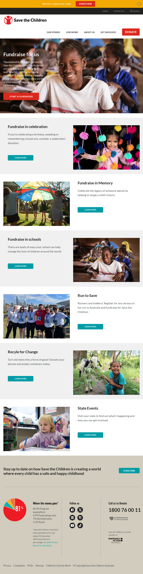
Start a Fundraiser (21, 96)
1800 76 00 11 (125, 510)
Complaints (19, 565)
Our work (72, 32)
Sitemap (39, 565)
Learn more (20, 158)
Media (105, 11)
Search (135, 11)
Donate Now (85, 4)
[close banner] (139, 4)
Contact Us (119, 11)
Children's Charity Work (58, 565)
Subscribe (129, 470)
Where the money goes (45, 503)
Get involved (108, 32)
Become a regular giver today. (56, 4)
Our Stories (53, 32)
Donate (131, 32)
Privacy (7, 565)
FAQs (30, 565)
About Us (89, 32)
